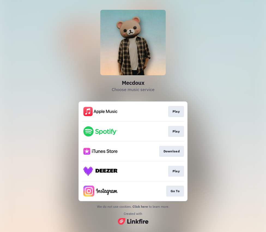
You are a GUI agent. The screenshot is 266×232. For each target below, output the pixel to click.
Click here (140, 206)
